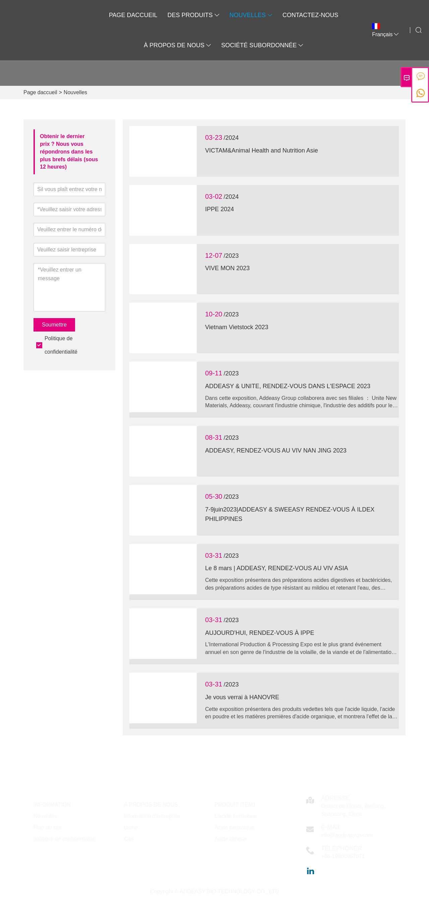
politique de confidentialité (64, 839)
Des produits (194, 15)
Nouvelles (251, 15)
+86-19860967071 (343, 856)
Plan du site (48, 827)
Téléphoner (341, 848)
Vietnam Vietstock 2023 (236, 327)
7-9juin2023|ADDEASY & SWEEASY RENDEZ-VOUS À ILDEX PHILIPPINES (289, 514)
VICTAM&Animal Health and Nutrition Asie (261, 150)
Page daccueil (133, 15)
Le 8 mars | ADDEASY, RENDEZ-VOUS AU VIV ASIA (276, 568)
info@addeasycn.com (347, 835)
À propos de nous (177, 45)
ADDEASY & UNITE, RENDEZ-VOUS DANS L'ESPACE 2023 (287, 386)
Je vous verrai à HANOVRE (242, 697)
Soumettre (54, 324)
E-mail (331, 827)
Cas (128, 839)
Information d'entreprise (152, 816)
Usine (131, 827)
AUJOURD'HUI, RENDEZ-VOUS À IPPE (259, 632)
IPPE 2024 (219, 209)
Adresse (335, 798)
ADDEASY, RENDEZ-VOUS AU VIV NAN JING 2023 (276, 450)
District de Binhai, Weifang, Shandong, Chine (353, 810)
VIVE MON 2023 (227, 268)
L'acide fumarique (235, 816)
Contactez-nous (311, 15)
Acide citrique (230, 839)
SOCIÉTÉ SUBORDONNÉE (262, 45)
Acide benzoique (234, 827)
